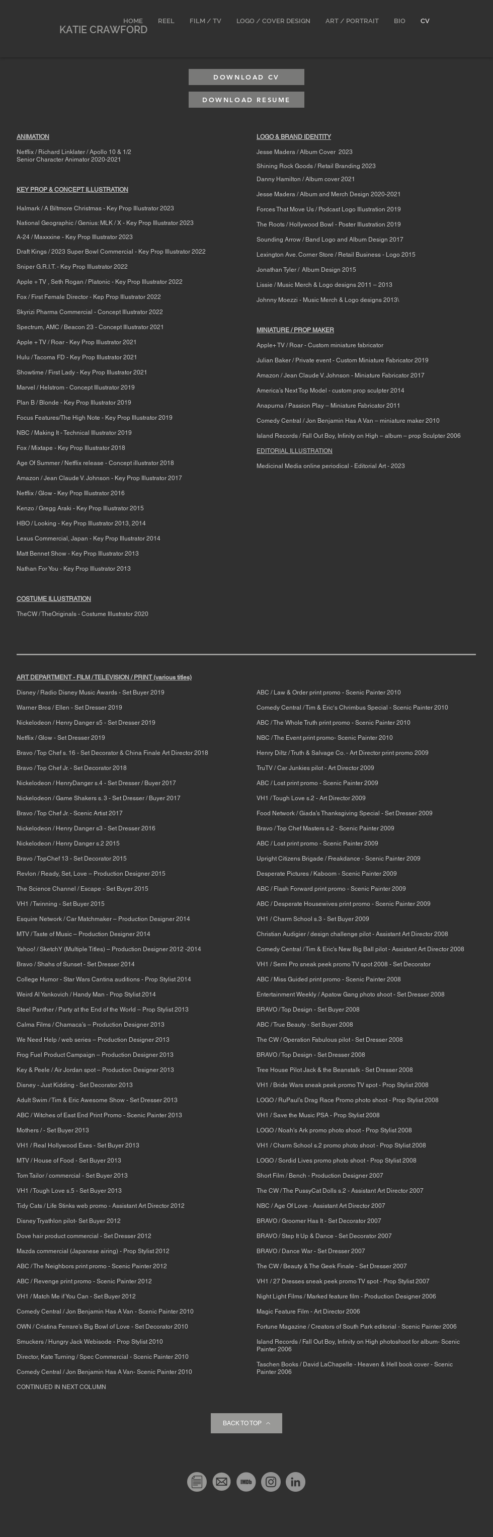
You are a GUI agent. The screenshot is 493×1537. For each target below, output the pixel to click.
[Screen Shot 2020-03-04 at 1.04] (221, 1482)
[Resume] (197, 1482)
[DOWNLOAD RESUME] (246, 100)
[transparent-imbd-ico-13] (246, 1482)
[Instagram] (271, 1482)
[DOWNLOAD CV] (246, 77)
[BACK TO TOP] (246, 1423)
